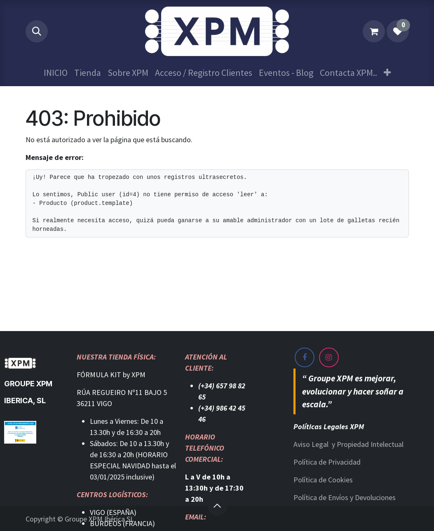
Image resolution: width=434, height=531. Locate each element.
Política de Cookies (323, 479)
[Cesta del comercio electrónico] (374, 31)
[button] (37, 31)
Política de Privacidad (327, 462)
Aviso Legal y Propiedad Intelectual (348, 444)
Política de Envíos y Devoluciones (344, 497)
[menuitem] (55, 73)
